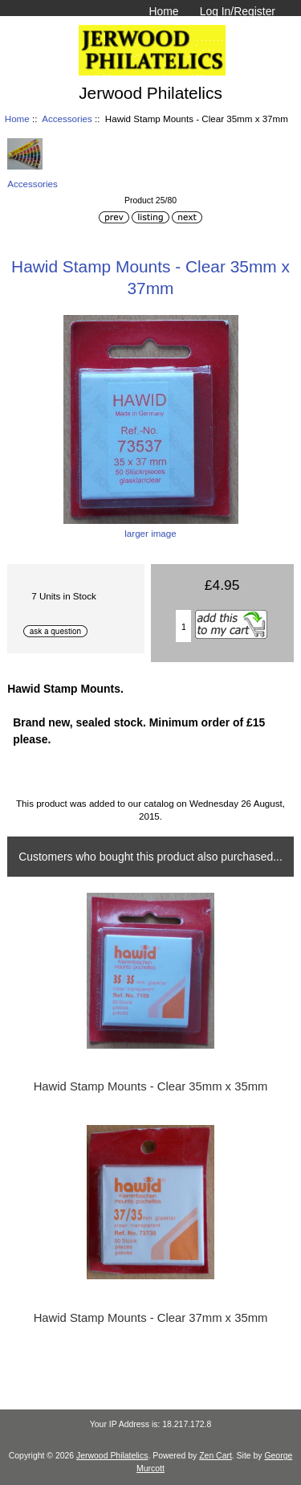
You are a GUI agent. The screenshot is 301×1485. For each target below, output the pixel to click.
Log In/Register (237, 11)
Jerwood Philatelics (112, 1455)
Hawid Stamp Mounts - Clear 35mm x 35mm (151, 1086)
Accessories (67, 118)
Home (163, 11)
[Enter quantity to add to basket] (184, 626)
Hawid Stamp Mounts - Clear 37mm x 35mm (151, 1317)
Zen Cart (215, 1455)
